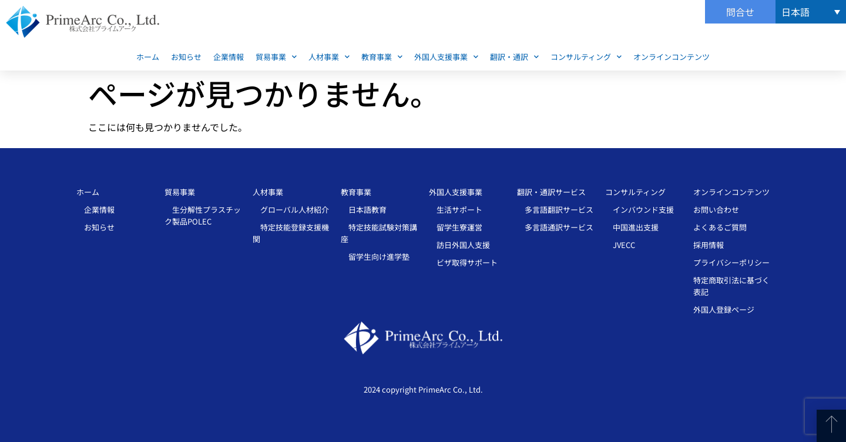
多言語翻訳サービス (555, 209)
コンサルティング (586, 56)
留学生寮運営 (455, 227)
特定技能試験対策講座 (379, 233)
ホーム (147, 56)
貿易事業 (276, 56)
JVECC (620, 244)
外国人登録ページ (723, 309)
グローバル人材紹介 (291, 209)
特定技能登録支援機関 (291, 233)
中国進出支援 (632, 227)
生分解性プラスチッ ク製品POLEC (202, 215)
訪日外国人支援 (459, 244)
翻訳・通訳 (514, 56)
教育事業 (381, 56)
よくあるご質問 (720, 227)
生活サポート (455, 209)
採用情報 (708, 244)
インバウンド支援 (639, 209)
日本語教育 (364, 209)
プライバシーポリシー (731, 262)
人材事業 (329, 56)
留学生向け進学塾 (375, 256)
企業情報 (228, 56)
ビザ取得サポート (463, 262)
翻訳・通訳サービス (551, 191)
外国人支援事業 (446, 56)
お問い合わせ (716, 209)
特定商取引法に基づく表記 (731, 285)
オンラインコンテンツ (671, 56)
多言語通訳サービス (555, 227)
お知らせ (186, 56)
